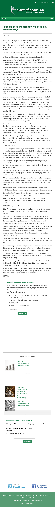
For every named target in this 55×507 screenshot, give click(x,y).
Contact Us (45, 2)
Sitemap (34, 500)
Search (52, 2)
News (17, 495)
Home (5, 495)
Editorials (11, 495)
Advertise (38, 2)
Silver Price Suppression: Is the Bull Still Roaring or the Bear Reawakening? (22, 392)
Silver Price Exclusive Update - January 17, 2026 (23, 363)
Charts (22, 495)
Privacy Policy (17, 500)
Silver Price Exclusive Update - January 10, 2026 (23, 403)
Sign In (40, 500)
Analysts (28, 495)
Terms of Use (26, 500)
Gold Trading (30, 497)
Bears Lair (36, 495)
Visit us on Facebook (27, 503)
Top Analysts (44, 495)
